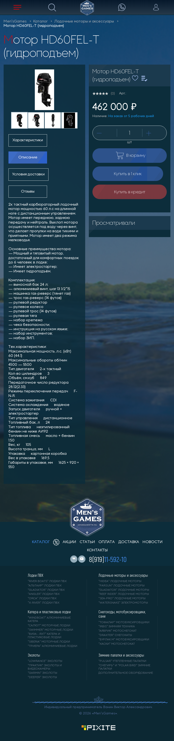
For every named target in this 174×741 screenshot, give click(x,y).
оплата (106, 542)
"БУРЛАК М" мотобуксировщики (123, 639)
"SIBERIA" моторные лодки (49, 642)
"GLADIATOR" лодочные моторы (123, 590)
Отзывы (28, 191)
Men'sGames (15, 21)
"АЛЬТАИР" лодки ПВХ (45, 585)
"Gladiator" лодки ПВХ (46, 590)
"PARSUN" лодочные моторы (121, 585)
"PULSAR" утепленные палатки (122, 661)
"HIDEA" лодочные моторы (119, 581)
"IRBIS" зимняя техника (116, 626)
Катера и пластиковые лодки (49, 612)
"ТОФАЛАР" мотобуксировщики (123, 622)
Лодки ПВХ (35, 575)
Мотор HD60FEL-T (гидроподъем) (34, 26)
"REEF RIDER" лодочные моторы (123, 594)
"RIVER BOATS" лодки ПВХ (47, 581)
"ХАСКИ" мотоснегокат (116, 644)
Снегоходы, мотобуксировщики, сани (122, 614)
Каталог (40, 21)
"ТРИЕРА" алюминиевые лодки (52, 646)
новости (153, 542)
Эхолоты (34, 655)
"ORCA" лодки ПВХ (42, 598)
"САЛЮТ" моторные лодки (49, 625)
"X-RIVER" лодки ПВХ (43, 603)
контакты (97, 550)
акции (64, 542)
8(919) (108, 559)
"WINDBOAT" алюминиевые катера (49, 619)
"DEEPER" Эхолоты (42, 677)
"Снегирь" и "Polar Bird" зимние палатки (124, 667)
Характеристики (28, 140)
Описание (27, 157)
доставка (128, 542)
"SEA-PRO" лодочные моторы (122, 598)
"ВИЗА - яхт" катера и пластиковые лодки (44, 636)
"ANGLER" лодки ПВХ (44, 594)
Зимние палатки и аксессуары (121, 655)
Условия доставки (28, 174)
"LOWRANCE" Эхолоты (45, 661)
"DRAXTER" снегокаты (115, 635)
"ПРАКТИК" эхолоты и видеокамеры (45, 667)
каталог (41, 542)
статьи (87, 542)
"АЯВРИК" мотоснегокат (117, 631)
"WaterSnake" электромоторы (123, 603)
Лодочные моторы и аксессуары (84, 21)
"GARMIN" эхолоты (42, 673)
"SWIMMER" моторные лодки (50, 630)
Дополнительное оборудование (125, 673)
